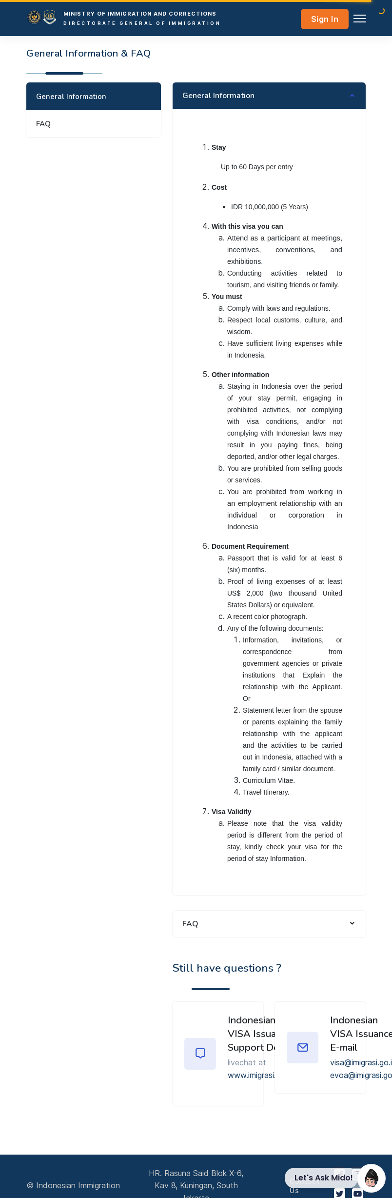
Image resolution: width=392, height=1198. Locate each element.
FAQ (43, 124)
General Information (71, 96)
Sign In (325, 19)
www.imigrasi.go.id (261, 1075)
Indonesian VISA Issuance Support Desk (259, 1034)
